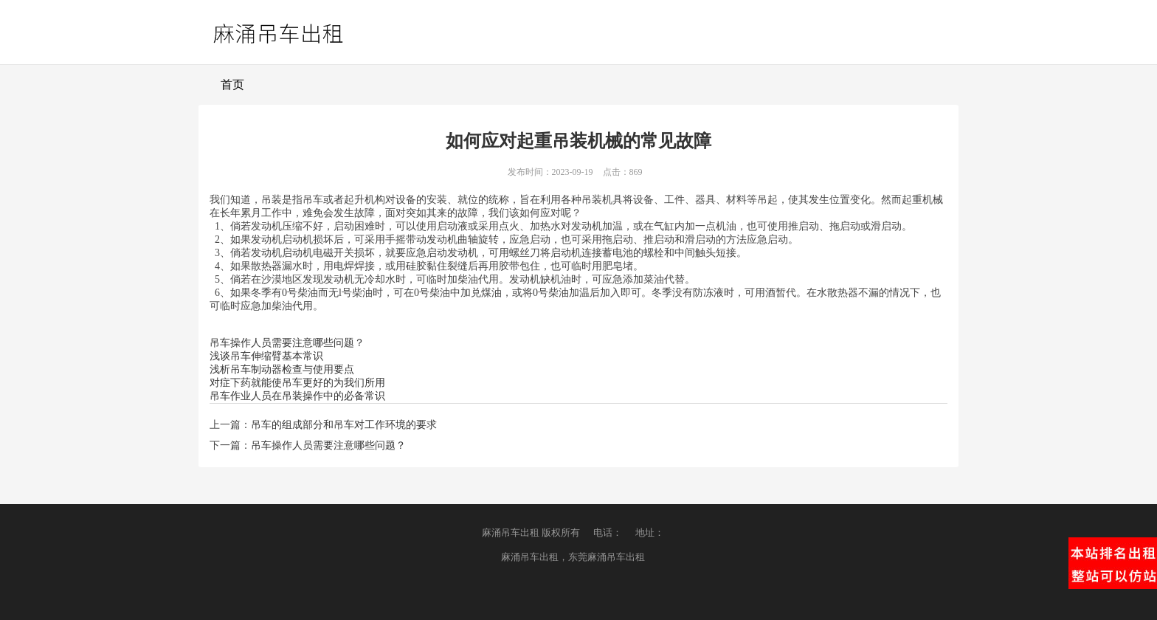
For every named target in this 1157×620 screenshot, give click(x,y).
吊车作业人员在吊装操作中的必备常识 (297, 396)
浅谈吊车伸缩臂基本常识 (266, 356)
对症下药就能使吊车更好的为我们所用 (297, 382)
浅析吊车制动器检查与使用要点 (282, 369)
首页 (232, 84)
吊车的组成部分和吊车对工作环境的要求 (344, 424)
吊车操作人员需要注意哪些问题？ (287, 342)
